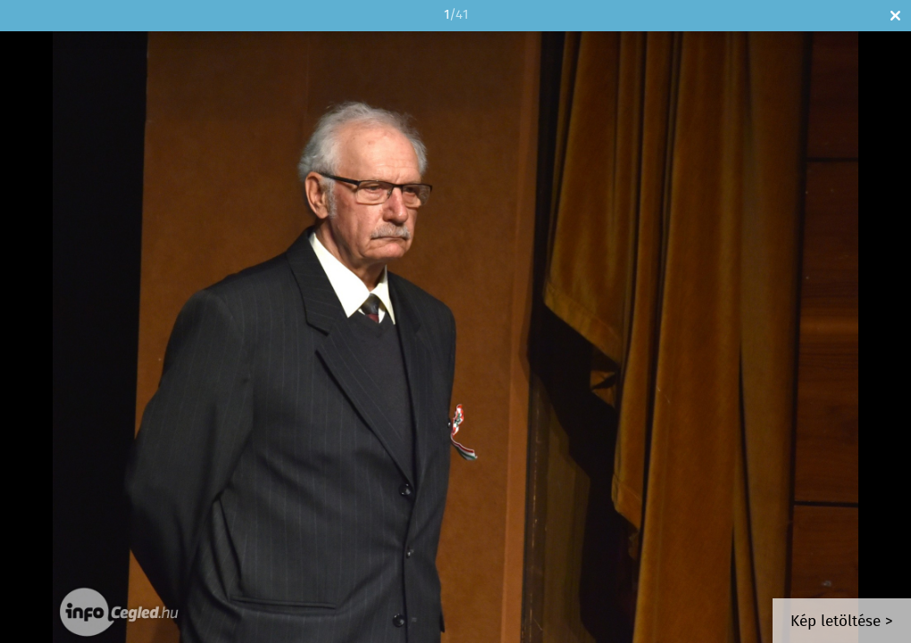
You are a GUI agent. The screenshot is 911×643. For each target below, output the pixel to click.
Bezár (895, 15)
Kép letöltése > (841, 622)
